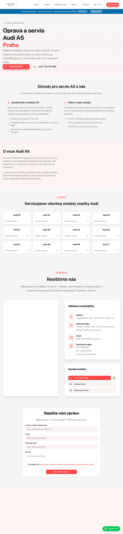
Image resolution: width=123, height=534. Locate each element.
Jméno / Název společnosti (36, 425)
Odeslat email (77, 384)
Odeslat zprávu (61, 472)
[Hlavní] (10, 4)
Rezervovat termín (79, 390)
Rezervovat (96, 11)
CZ (98, 4)
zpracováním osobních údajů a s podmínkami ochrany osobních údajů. (66, 464)
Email (27, 434)
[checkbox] (26, 464)
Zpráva (28, 452)
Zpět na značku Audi (13, 23)
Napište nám (111, 528)
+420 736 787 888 (45, 66)
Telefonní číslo (31, 443)
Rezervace (113, 4)
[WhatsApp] (114, 378)
